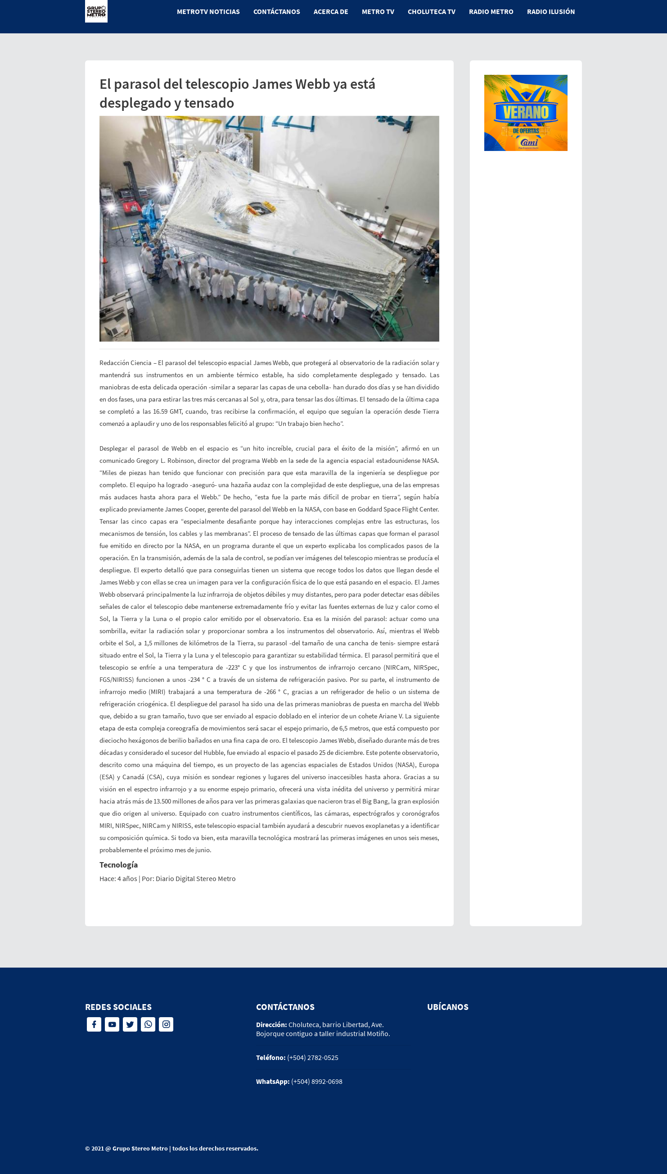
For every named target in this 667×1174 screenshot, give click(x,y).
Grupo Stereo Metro (140, 1148)
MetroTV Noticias (208, 11)
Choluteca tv (431, 11)
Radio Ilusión (551, 11)
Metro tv (378, 11)
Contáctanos (276, 11)
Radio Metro (491, 11)
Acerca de (331, 11)
